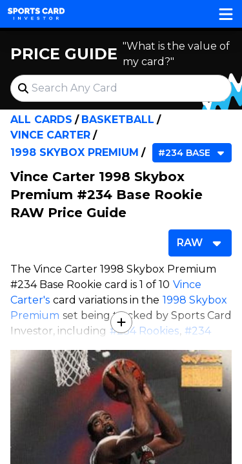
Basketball (117, 119)
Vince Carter (50, 135)
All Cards (41, 119)
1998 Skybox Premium (74, 152)
